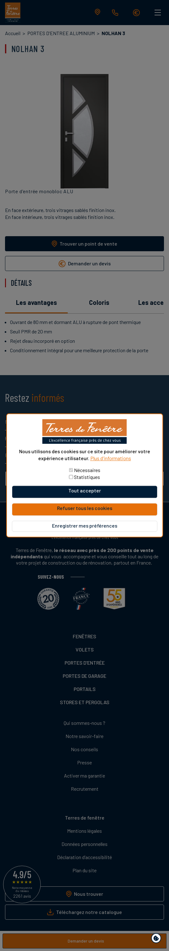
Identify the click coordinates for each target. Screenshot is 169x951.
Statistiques (87, 477)
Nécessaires (87, 470)
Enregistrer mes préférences (84, 526)
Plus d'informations (110, 458)
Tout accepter (84, 491)
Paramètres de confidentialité (157, 939)
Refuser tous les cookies (84, 508)
